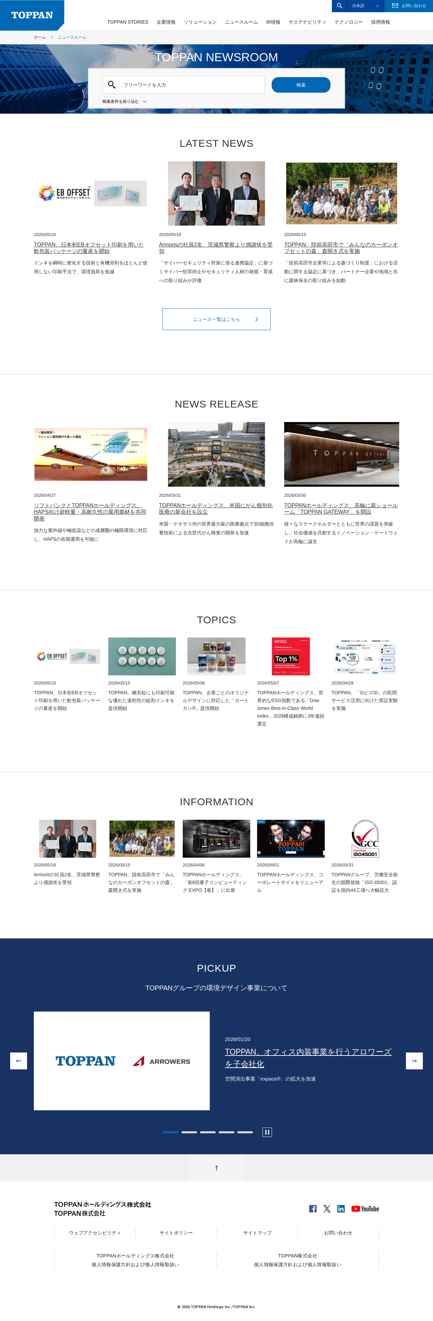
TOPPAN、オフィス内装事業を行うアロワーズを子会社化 (308, 1057)
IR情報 (273, 22)
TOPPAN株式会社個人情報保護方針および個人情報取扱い (297, 1260)
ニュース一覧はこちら (227, 319)
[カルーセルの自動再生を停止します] (267, 1132)
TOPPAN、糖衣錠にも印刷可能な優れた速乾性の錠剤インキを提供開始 (141, 700)
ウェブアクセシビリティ (95, 1232)
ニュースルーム (241, 22)
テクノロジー (349, 22)
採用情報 (380, 22)
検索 (301, 85)
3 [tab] (207, 1132)
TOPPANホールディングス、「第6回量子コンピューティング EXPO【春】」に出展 (215, 882)
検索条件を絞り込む (125, 102)
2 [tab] (189, 1132)
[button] (339, 6)
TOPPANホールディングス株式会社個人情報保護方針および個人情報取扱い (135, 1260)
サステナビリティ (307, 22)
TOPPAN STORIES (127, 22)
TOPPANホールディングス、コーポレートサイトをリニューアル (290, 882)
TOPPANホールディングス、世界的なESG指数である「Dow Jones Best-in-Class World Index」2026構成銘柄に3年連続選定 (290, 708)
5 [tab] (245, 1132)
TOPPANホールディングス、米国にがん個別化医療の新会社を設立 (216, 509)
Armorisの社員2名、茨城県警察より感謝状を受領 (216, 248)
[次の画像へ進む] (414, 1060)
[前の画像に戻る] (18, 1060)
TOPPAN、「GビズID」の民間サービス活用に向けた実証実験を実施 (365, 700)
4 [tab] (226, 1132)
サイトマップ (257, 1232)
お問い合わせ (338, 1232)
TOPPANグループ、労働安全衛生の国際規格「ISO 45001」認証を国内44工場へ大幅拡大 (365, 882)
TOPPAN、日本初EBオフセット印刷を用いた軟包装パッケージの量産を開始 (89, 248)
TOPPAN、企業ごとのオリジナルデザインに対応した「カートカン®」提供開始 (216, 700)
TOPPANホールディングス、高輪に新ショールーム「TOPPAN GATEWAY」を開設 (341, 509)
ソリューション (200, 22)
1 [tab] (170, 1132)
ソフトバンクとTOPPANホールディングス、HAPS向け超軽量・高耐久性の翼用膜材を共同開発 (90, 512)
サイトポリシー (176, 1232)
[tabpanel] (216, 1061)
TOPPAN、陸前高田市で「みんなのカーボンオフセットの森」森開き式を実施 (341, 248)
